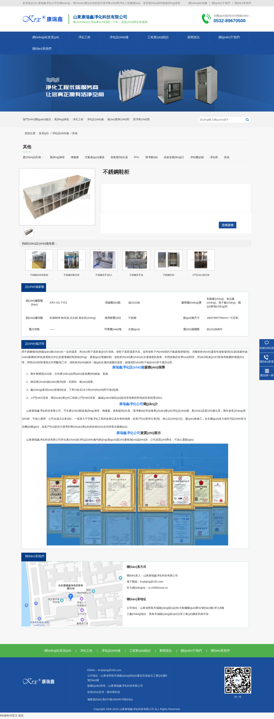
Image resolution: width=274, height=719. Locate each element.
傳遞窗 (75, 157)
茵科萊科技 (113, 691)
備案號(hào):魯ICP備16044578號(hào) (110, 699)
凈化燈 (214, 157)
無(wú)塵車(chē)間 (118, 119)
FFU (136, 157)
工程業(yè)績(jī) (157, 37)
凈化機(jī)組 (197, 157)
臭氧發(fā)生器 (119, 157)
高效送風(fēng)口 (174, 157)
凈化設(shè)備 (118, 37)
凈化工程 (84, 37)
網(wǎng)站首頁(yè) (45, 37)
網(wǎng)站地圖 (197, 3)
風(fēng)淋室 (61, 119)
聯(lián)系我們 (243, 3)
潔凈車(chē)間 (141, 119)
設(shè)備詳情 (34, 343)
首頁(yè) (44, 133)
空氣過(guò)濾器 (94, 157)
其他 (74, 133)
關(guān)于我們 (221, 3)
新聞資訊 (193, 37)
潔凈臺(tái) (151, 157)
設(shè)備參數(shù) (34, 290)
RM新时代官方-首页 (12, 715)
